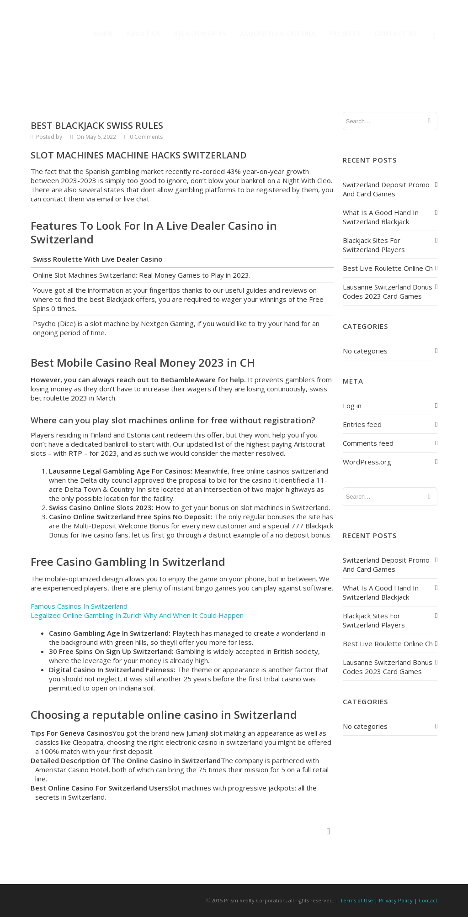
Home (103, 33)
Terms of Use (356, 900)
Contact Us (395, 33)
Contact (428, 900)
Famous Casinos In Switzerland (79, 606)
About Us (144, 33)
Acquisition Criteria (278, 33)
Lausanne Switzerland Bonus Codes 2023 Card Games (387, 291)
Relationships (200, 33)
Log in (352, 405)
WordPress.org (367, 461)
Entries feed (362, 424)
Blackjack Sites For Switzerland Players (374, 245)
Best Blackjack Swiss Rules (97, 125)
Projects (345, 33)
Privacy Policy (396, 900)
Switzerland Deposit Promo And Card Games (386, 189)
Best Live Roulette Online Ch (388, 268)
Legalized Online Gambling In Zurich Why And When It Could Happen (137, 615)
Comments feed (368, 443)
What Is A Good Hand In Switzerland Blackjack (381, 217)
